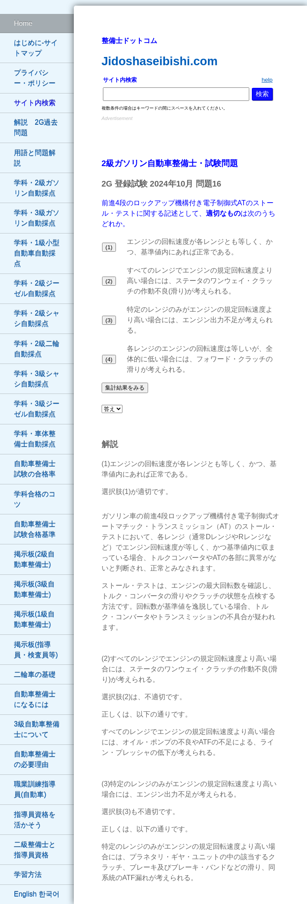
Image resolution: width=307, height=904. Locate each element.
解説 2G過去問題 (36, 128)
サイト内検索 (35, 103)
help (266, 80)
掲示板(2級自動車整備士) (34, 559)
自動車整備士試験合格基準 (35, 529)
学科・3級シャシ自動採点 (36, 379)
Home (23, 23)
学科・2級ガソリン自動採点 (36, 188)
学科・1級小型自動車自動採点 (36, 253)
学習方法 (28, 874)
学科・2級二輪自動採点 (36, 349)
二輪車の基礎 (35, 674)
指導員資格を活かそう (35, 820)
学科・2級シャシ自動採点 (36, 318)
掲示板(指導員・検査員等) (36, 650)
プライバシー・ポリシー (35, 78)
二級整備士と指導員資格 (35, 850)
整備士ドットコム (129, 40)
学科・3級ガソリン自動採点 (36, 218)
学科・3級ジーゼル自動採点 (36, 409)
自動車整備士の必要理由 (35, 759)
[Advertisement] (190, 136)
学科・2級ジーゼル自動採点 (36, 288)
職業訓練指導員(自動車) (35, 789)
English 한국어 (36, 894)
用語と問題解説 (35, 158)
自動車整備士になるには (35, 699)
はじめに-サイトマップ (36, 48)
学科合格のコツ (35, 499)
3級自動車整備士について (36, 729)
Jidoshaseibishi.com (160, 61)
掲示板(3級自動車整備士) (34, 589)
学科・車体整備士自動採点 (35, 439)
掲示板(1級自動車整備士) (34, 619)
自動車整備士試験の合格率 (35, 469)
